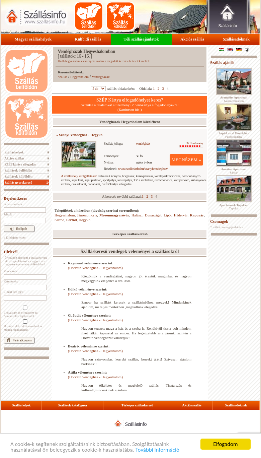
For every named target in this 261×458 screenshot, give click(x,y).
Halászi (137, 215)
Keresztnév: (11, 281)
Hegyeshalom (79, 77)
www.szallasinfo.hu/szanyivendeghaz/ (143, 169)
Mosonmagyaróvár (114, 215)
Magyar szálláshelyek (33, 39)
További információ (157, 449)
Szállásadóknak (236, 39)
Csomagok (219, 221)
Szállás (62, 77)
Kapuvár (197, 215)
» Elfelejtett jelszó (14, 237)
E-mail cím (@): (13, 291)
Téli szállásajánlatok (141, 39)
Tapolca (233, 206)
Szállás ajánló (222, 62)
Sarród (59, 220)
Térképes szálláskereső (137, 405)
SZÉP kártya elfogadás (20, 164)
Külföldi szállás (88, 39)
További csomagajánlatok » (226, 227)
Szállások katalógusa (72, 405)
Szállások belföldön (18, 170)
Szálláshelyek (14, 152)
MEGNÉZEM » (186, 159)
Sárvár (234, 171)
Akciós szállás (192, 39)
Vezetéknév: (11, 271)
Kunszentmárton (233, 99)
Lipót (168, 215)
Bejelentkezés (15, 198)
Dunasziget (153, 215)
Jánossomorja (87, 215)
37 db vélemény (191, 144)
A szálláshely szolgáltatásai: (79, 176)
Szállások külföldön (18, 176)
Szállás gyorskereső (18, 182)
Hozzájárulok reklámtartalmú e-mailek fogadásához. (24, 325)
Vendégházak (100, 77)
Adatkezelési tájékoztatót (19, 316)
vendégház (143, 143)
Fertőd (71, 220)
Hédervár (180, 215)
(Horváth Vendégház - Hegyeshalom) (95, 268)
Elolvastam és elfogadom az (24, 312)
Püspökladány (234, 135)
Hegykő (84, 220)
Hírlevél (10, 252)
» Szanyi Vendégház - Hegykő (79, 135)
